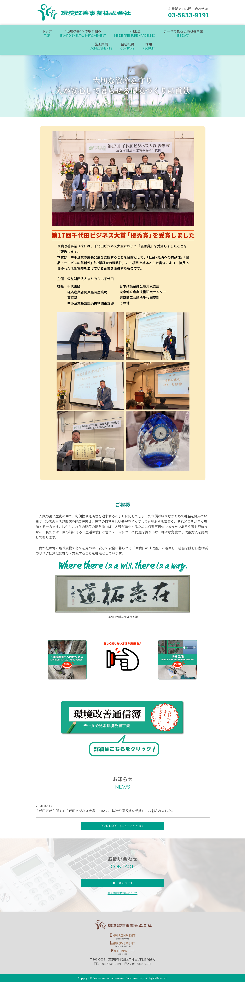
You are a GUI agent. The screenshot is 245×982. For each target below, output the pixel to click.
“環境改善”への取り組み (83, 33)
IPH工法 (134, 33)
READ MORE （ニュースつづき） (122, 825)
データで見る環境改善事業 (183, 33)
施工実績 (101, 46)
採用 (149, 46)
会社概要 (127, 46)
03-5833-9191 (122, 883)
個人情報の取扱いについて (123, 893)
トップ (47, 33)
